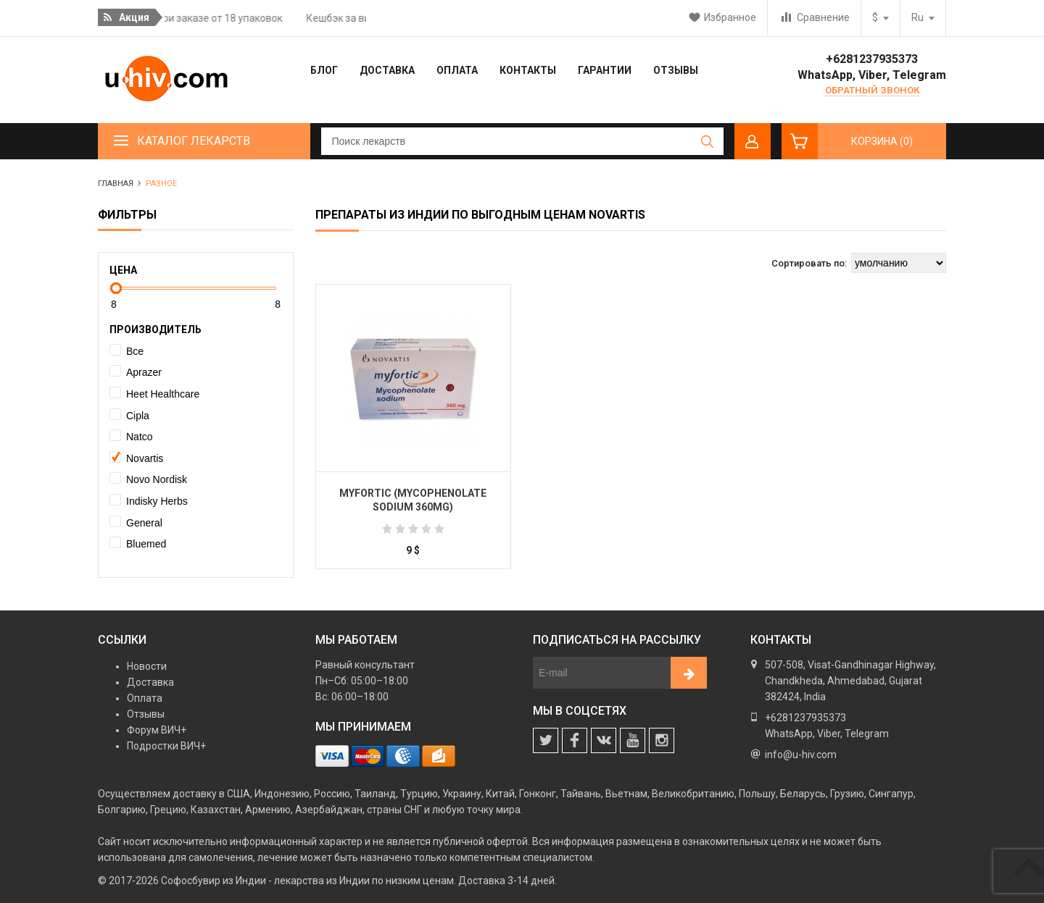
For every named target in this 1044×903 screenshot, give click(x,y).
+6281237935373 (872, 59)
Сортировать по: (809, 263)
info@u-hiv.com (801, 754)
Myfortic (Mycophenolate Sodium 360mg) (412, 500)
